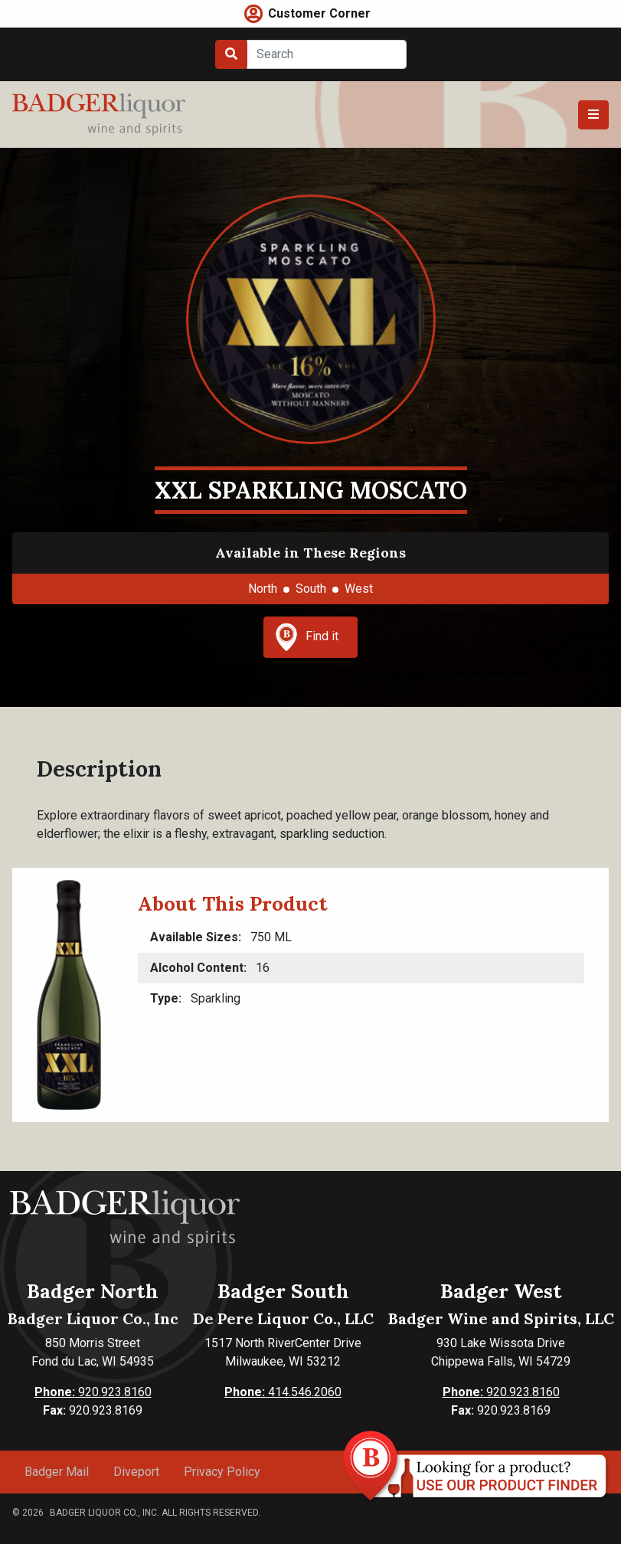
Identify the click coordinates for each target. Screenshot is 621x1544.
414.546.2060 (283, 1392)
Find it (307, 637)
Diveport (136, 1471)
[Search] (327, 54)
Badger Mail (57, 1471)
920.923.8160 (93, 1392)
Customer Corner (319, 13)
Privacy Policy (222, 1471)
